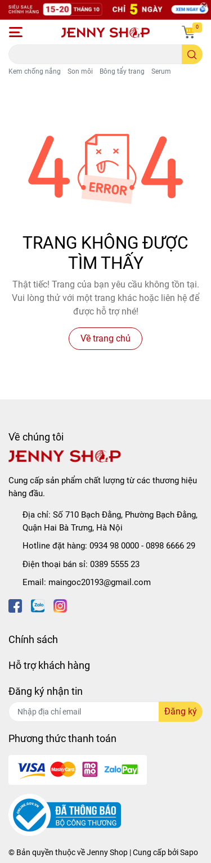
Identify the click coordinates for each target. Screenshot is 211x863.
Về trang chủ (105, 338)
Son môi (80, 71)
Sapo (189, 852)
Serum (161, 71)
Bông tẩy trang (122, 71)
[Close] (204, 6)
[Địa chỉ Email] (105, 712)
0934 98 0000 (114, 546)
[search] (192, 54)
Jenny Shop (107, 852)
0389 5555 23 (115, 564)
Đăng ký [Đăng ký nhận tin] (180, 711)
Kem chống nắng (34, 71)
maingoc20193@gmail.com (99, 582)
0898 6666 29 (170, 546)
